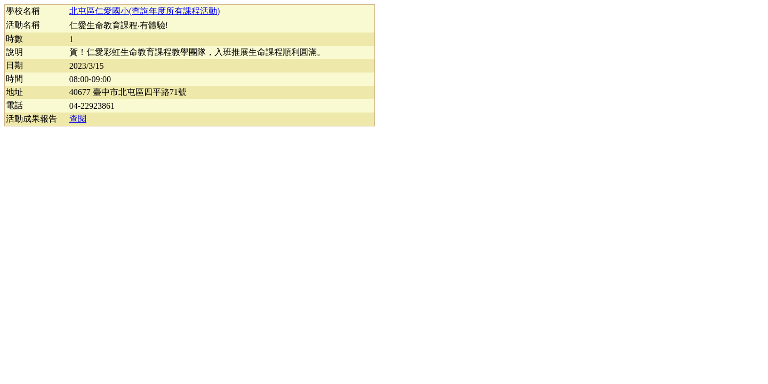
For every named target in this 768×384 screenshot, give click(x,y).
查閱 (77, 118)
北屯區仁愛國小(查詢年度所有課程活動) (144, 10)
